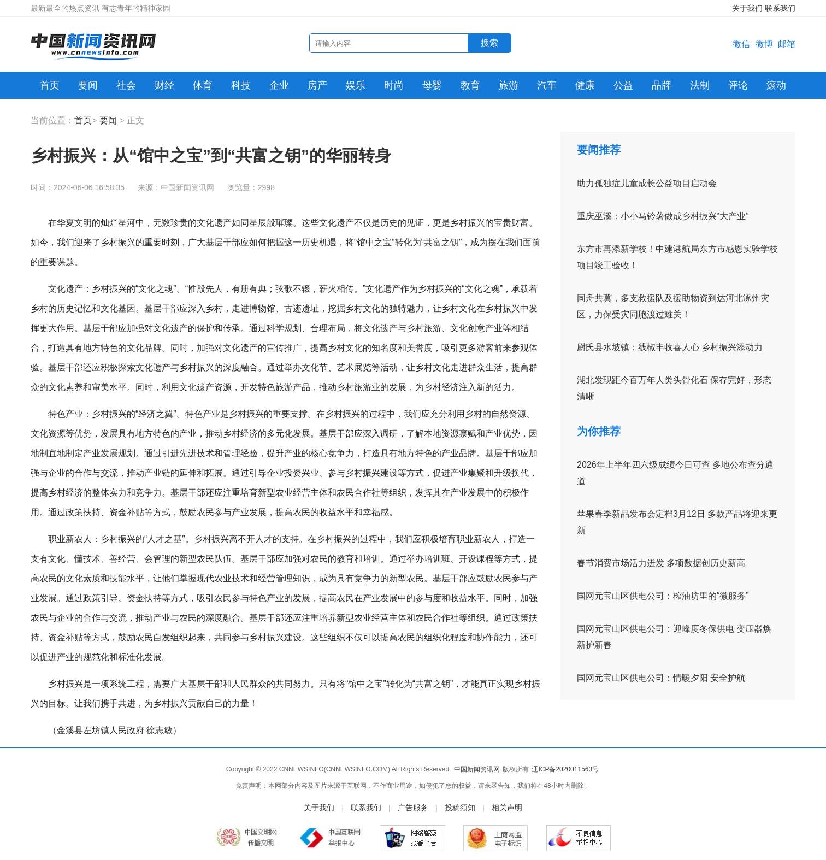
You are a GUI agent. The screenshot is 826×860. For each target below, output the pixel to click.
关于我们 (747, 8)
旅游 (508, 85)
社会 (126, 85)
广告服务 (413, 807)
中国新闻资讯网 (187, 187)
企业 (279, 85)
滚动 (776, 85)
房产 (317, 85)
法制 (700, 85)
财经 (164, 85)
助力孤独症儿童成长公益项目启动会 (647, 183)
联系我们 (780, 8)
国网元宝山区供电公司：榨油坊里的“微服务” (663, 595)
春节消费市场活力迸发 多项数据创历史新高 (661, 563)
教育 (470, 85)
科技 (241, 85)
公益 (623, 85)
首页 (50, 85)
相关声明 (507, 807)
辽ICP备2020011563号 (565, 769)
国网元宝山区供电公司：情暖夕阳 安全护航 (661, 677)
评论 (738, 85)
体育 (203, 85)
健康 (585, 85)
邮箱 (786, 44)
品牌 (661, 85)
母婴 (432, 85)
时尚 (394, 85)
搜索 (489, 43)
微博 (764, 44)
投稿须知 (460, 807)
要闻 (88, 85)
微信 (741, 44)
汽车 (547, 85)
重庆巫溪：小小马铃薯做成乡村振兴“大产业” (663, 216)
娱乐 (355, 85)
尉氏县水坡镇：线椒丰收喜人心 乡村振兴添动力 (670, 347)
